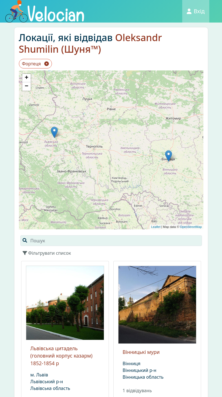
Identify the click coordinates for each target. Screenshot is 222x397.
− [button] (26, 86)
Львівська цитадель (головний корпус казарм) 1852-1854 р (61, 356)
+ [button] (26, 78)
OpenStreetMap (191, 227)
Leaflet (156, 227)
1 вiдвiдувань (137, 390)
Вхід (196, 11)
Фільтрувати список (47, 253)
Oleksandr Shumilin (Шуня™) (90, 43)
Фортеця (35, 64)
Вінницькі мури (141, 352)
